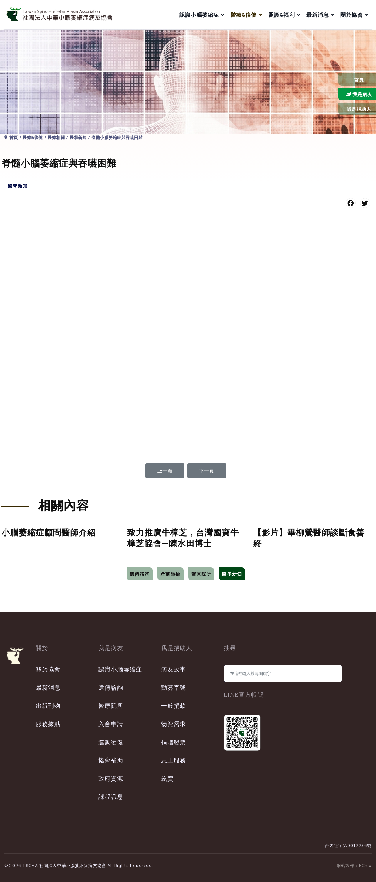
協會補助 (110, 760)
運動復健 (110, 742)
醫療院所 (201, 574)
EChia (365, 865)
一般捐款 (173, 705)
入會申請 (110, 724)
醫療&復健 (244, 14)
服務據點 (48, 724)
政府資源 (110, 778)
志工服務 (173, 760)
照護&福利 (281, 14)
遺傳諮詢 (140, 574)
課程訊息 (110, 796)
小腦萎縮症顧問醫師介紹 (48, 532)
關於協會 (351, 14)
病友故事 (173, 669)
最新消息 (317, 14)
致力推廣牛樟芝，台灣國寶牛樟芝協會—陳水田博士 (183, 538)
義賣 (167, 778)
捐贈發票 (173, 742)
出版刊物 (48, 705)
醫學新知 (18, 186)
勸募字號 (173, 687)
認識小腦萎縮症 (199, 14)
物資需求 (173, 724)
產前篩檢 (170, 574)
